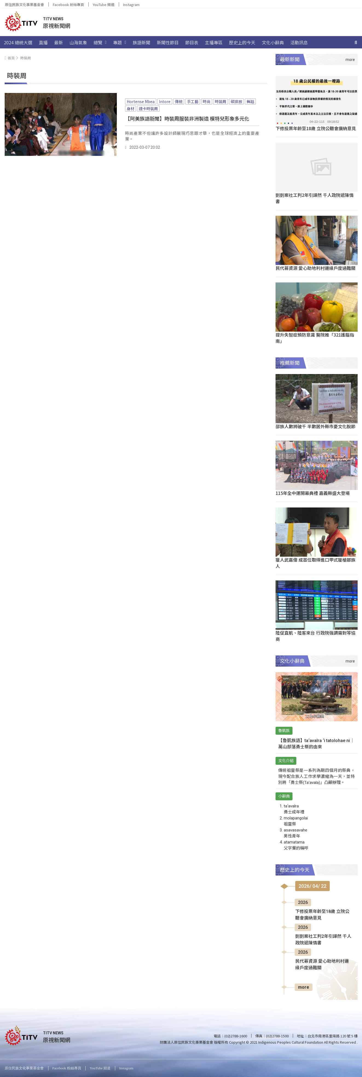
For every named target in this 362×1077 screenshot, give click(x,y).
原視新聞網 (56, 26)
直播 (43, 42)
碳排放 (236, 101)
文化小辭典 (273, 42)
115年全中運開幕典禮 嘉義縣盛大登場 (313, 493)
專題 (119, 42)
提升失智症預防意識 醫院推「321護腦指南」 (315, 337)
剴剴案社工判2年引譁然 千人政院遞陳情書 (315, 198)
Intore (164, 101)
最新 (58, 42)
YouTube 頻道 (103, 4)
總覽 (100, 42)
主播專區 (213, 42)
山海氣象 (78, 42)
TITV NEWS (53, 19)
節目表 (191, 42)
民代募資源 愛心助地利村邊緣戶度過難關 (315, 268)
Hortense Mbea (141, 101)
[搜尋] (356, 42)
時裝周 (220, 101)
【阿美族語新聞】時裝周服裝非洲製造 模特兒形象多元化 (187, 118)
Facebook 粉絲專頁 (68, 4)
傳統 (179, 101)
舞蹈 (250, 101)
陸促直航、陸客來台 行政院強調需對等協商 (315, 635)
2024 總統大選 (18, 42)
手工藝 (192, 101)
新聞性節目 (168, 42)
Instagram (131, 4)
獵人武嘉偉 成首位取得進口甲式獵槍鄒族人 (315, 562)
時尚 (206, 101)
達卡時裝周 (148, 108)
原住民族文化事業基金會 (24, 4)
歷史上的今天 (242, 42)
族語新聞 (141, 42)
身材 (130, 108)
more (303, 987)
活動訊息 (299, 42)
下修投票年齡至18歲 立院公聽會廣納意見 (316, 128)
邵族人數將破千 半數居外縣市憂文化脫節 (315, 426)
